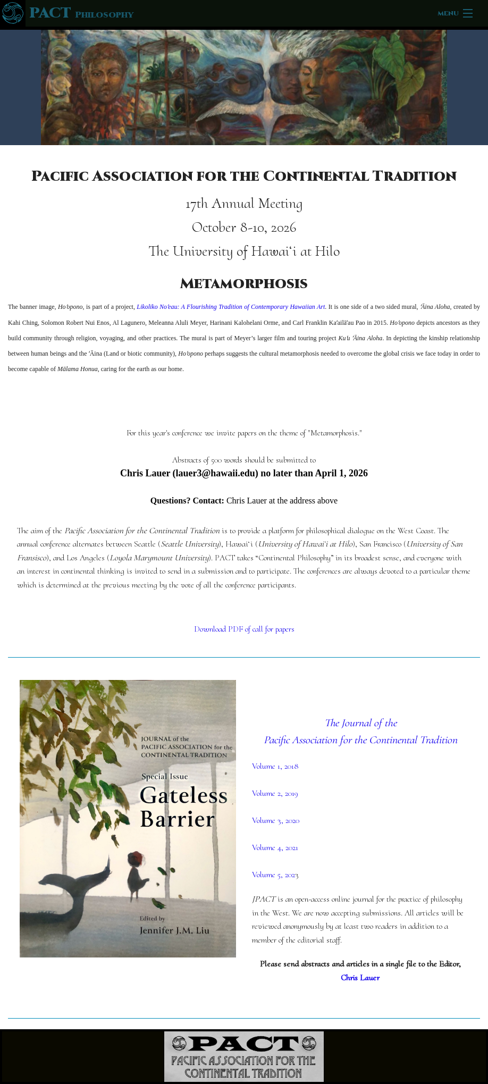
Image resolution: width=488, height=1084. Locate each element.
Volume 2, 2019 (275, 793)
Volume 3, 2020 (275, 820)
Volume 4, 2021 (275, 847)
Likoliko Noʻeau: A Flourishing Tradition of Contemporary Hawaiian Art (231, 306)
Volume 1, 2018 (275, 766)
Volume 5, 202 (273, 874)
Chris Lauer (360, 977)
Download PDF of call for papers (244, 629)
